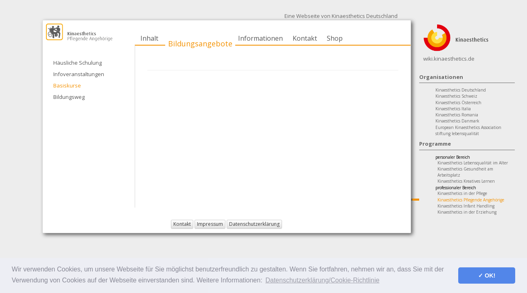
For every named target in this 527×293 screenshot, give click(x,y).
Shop (335, 38)
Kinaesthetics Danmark (457, 121)
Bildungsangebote (200, 43)
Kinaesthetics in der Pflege (462, 193)
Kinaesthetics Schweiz (456, 96)
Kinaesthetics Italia (453, 109)
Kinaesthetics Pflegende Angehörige (470, 200)
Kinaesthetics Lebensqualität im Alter (472, 163)
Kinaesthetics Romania (456, 115)
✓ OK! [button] (486, 275)
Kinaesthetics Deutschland (460, 90)
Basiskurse (67, 85)
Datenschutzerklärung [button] (254, 224)
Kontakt (305, 38)
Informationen (260, 38)
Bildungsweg (69, 97)
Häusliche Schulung (77, 62)
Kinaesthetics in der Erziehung (466, 212)
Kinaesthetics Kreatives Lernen (466, 181)
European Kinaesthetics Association (468, 127)
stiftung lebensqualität (457, 133)
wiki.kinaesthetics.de (449, 58)
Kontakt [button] (182, 224)
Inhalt (149, 38)
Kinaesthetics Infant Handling (465, 206)
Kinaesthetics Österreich (458, 102)
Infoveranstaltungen (78, 74)
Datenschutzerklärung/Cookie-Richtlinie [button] (322, 280)
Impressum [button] (210, 224)
